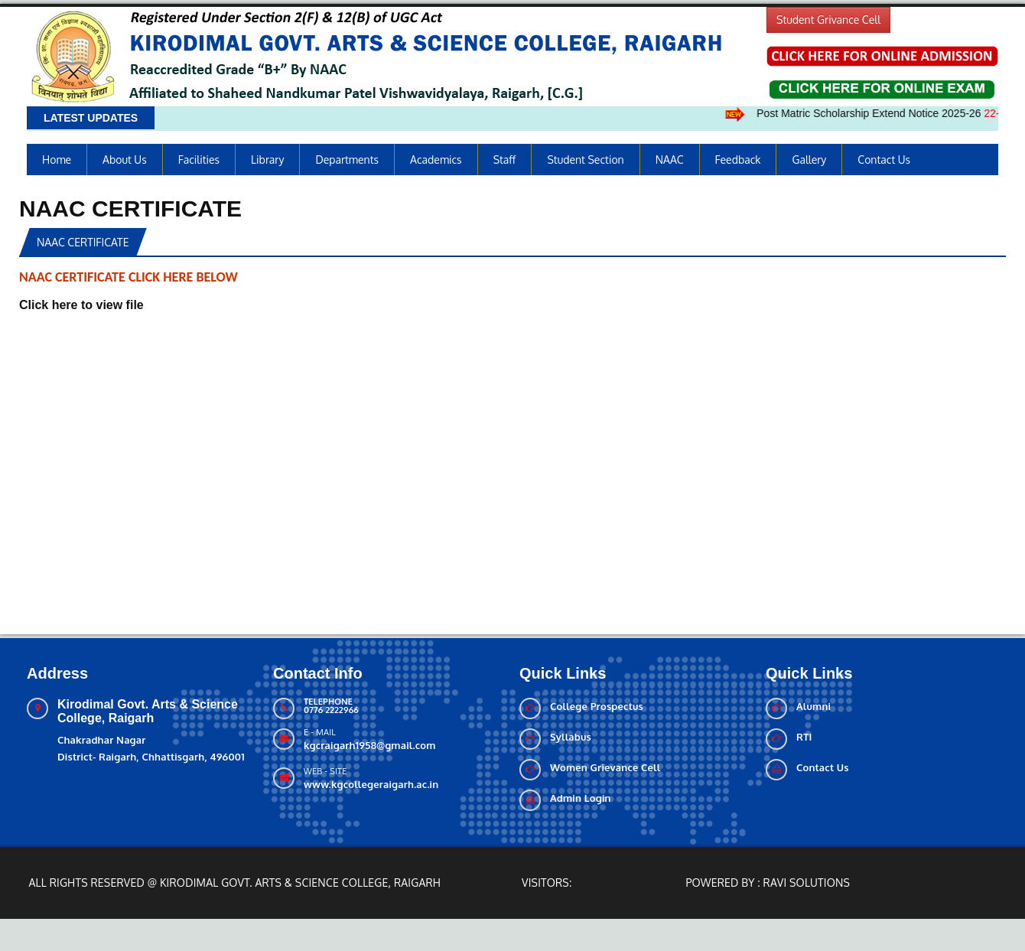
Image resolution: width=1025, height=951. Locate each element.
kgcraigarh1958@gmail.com (369, 745)
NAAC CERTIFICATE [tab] (83, 242)
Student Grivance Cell (828, 19)
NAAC (670, 159)
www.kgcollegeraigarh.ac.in (371, 784)
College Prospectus (596, 706)
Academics (436, 159)
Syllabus (570, 737)
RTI (804, 737)
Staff (504, 159)
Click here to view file (81, 304)
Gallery (809, 159)
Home (56, 159)
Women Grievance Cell (605, 767)
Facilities (199, 159)
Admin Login (580, 798)
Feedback (738, 159)
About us (124, 159)
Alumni (813, 706)
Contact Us (883, 159)
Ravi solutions (807, 882)
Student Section (585, 159)
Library (267, 159)
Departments (347, 159)
